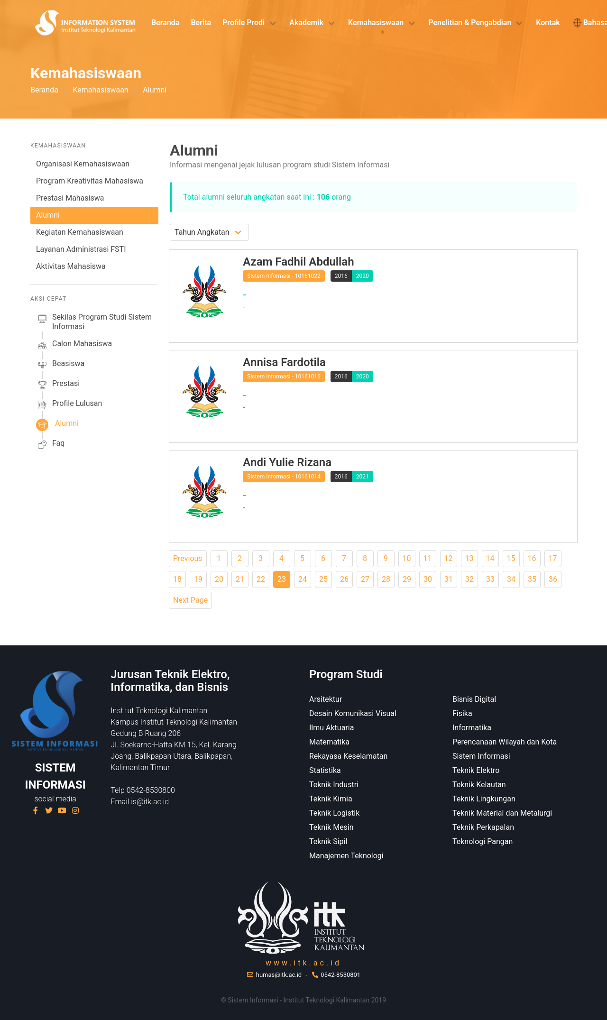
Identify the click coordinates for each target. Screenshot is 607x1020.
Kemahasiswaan (376, 22)
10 (407, 558)
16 (532, 558)
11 (427, 558)
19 (198, 579)
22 (261, 579)
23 (281, 579)
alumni (57, 425)
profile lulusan (69, 405)
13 (469, 558)
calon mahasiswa (74, 345)
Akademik (306, 22)
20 (219, 579)
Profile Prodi (243, 22)
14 (490, 558)
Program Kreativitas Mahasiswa (89, 180)
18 (177, 579)
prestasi (58, 385)
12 (448, 558)
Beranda (165, 22)
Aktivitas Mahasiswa (71, 266)
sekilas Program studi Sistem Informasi (94, 321)
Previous (187, 558)
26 (344, 579)
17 (553, 558)
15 (511, 558)
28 (386, 579)
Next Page (190, 600)
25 (323, 579)
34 (511, 579)
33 (490, 579)
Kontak (548, 22)
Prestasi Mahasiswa (70, 197)
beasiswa (60, 365)
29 (407, 579)
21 (240, 579)
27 (365, 579)
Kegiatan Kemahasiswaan (79, 232)
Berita (201, 22)
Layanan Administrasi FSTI (81, 249)
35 (532, 579)
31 (448, 579)
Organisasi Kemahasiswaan (82, 163)
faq (50, 445)
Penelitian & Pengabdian (469, 22)
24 (302, 579)
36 (553, 579)
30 (427, 579)
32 (469, 579)
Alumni (48, 215)
